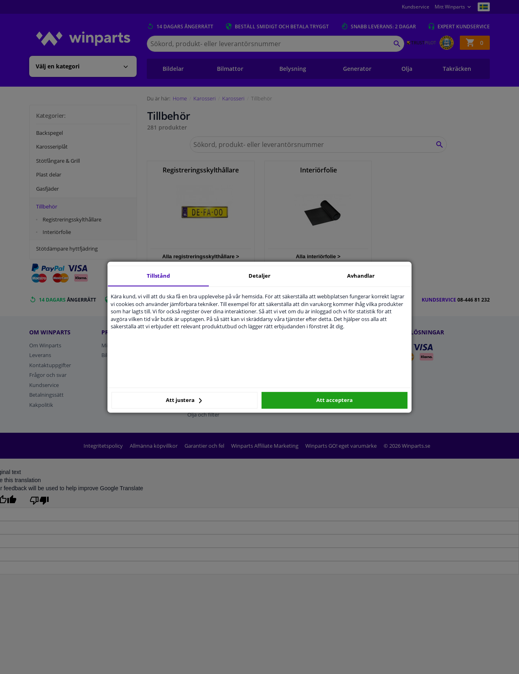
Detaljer (259, 275)
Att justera (184, 400)
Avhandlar (361, 275)
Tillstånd (158, 275)
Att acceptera (334, 400)
